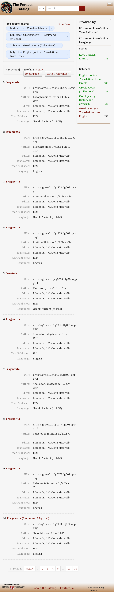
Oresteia (11, 273)
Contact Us (66, 588)
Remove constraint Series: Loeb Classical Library (51, 28)
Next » (39, 69)
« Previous (16, 568)
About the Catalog (45, 588)
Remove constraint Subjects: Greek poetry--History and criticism (67, 36)
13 (69, 568)
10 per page (32, 73)
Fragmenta (12, 82)
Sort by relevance (57, 73)
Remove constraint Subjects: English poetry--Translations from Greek (67, 54)
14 (75, 568)
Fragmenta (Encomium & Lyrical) (28, 518)
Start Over (64, 24)
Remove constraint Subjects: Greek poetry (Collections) (60, 45)
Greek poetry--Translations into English (89, 112)
